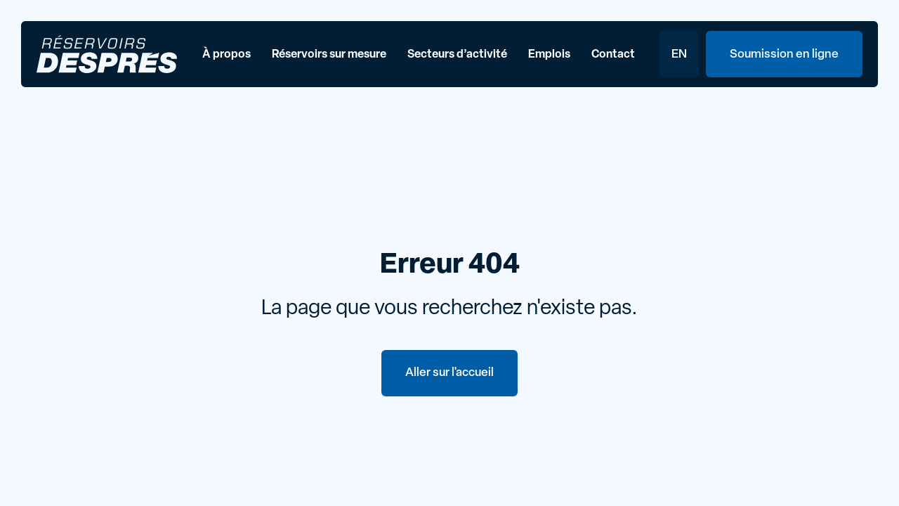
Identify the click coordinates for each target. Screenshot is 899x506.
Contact (613, 54)
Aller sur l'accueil (449, 373)
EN (679, 54)
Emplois (549, 54)
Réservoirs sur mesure (329, 54)
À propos (226, 54)
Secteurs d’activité (457, 54)
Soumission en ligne (784, 54)
